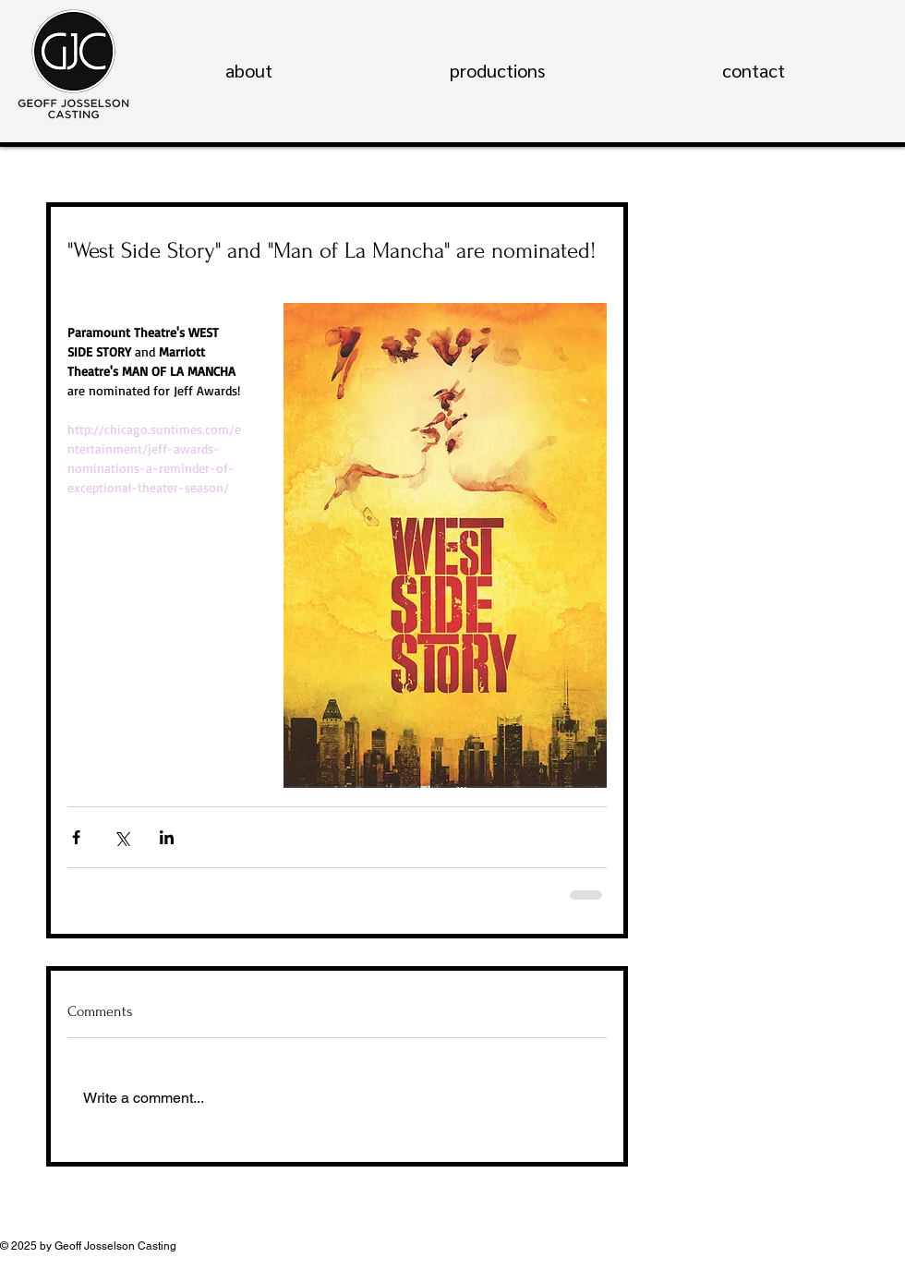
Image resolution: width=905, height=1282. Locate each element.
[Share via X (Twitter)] (121, 837)
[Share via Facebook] (76, 837)
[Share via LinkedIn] (166, 837)
